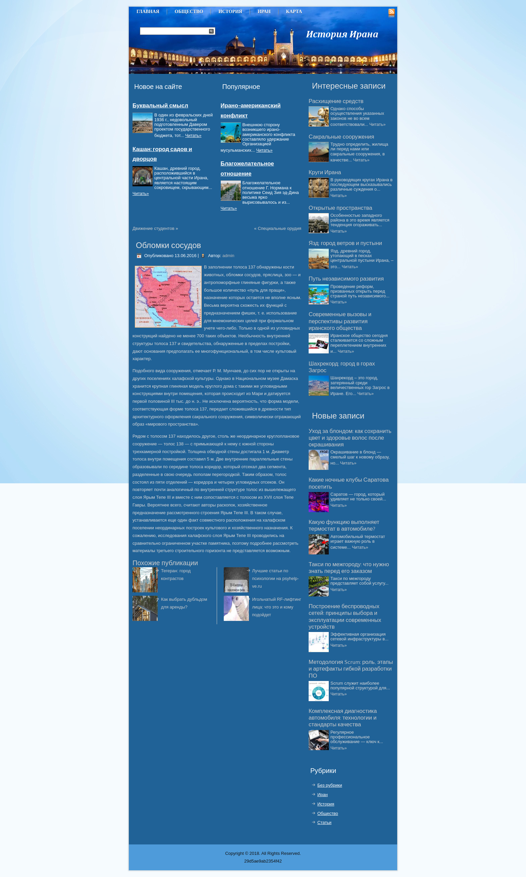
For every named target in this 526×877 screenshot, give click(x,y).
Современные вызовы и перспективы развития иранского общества (340, 321)
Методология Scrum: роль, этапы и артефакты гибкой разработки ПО (351, 669)
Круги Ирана (325, 172)
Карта (294, 11)
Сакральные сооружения (341, 137)
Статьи (324, 822)
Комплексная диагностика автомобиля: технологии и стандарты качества (343, 718)
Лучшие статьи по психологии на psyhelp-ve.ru (275, 578)
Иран (264, 11)
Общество (189, 11)
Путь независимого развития (346, 279)
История (230, 11)
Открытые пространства (340, 208)
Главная (148, 11)
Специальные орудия (279, 228)
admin (228, 255)
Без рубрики (329, 785)
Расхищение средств (336, 101)
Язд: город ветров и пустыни (345, 243)
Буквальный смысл (160, 106)
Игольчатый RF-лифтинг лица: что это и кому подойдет (276, 607)
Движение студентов (153, 228)
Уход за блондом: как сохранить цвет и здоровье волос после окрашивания (350, 438)
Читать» (193, 135)
